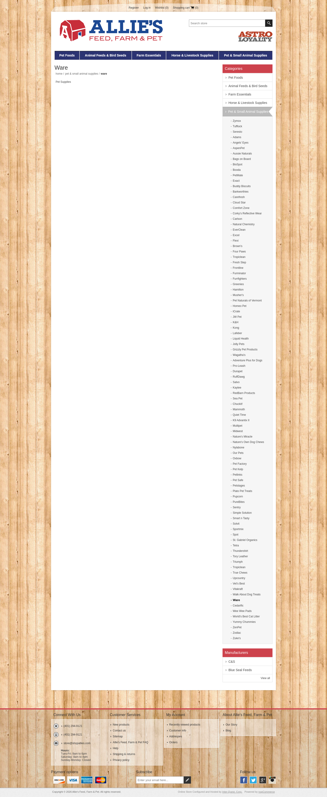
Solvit (236, 523)
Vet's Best (239, 583)
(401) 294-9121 (73, 726)
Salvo (236, 382)
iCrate (236, 311)
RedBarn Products (244, 393)
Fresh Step (239, 262)
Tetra (236, 545)
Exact (236, 180)
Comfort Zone (241, 208)
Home (59, 73)
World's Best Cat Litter (246, 616)
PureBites (239, 502)
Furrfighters (240, 278)
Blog (228, 730)
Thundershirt (240, 551)
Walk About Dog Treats (246, 594)
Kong (236, 327)
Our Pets (238, 453)
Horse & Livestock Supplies (192, 55)
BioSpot (237, 164)
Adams (237, 137)
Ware (236, 600)
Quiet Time (239, 414)
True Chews (240, 572)
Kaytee (237, 387)
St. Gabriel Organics (245, 540)
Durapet (238, 371)
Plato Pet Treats (242, 491)
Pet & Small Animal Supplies (245, 55)
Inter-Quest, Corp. (232, 791)
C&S (231, 661)
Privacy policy (121, 760)
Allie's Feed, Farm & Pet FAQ (130, 742)
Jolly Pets (238, 344)
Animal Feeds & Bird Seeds (105, 55)
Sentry (237, 507)
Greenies (238, 284)
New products (121, 724)
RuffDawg (239, 376)
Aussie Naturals (242, 153)
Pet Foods (67, 55)
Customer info (177, 730)
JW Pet (237, 316)
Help (115, 748)
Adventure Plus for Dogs (247, 360)
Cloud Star (239, 202)
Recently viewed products (184, 724)
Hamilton (238, 289)
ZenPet (237, 627)
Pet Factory (240, 463)
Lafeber (237, 333)
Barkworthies (240, 191)
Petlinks (237, 474)
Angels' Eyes (240, 142)
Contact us (119, 730)
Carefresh (239, 197)
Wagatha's (239, 355)
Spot (235, 534)
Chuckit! (238, 404)
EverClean (239, 229)
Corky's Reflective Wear (247, 213)
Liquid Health (241, 338)
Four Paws (239, 251)
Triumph (238, 561)
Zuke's (237, 638)
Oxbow (237, 458)
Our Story (231, 724)
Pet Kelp (238, 469)
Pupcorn (238, 496)
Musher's (238, 295)
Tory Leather (240, 556)
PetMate (238, 175)
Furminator (239, 273)
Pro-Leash (239, 365)
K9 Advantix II (241, 420)
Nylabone (238, 447)
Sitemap (118, 736)
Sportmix (238, 529)
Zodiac (237, 632)
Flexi (235, 240)
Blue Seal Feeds (240, 670)
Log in (147, 7)
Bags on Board (242, 159)
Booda (237, 169)
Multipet (237, 425)
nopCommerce (266, 791)
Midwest (238, 431)
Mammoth (239, 409)
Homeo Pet (239, 306)
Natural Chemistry (244, 224)
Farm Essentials (149, 55)
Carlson (237, 218)
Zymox (237, 120)
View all (265, 678)
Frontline (238, 267)
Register (134, 7)
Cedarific (238, 605)
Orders (173, 742)
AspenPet (239, 148)
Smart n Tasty (241, 518)
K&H (235, 322)
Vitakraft (238, 589)
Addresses (175, 736)
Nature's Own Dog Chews (248, 442)
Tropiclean (239, 257)
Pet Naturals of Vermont (247, 300)
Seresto (237, 131)
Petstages (239, 485)
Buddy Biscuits (242, 186)
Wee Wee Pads (242, 611)
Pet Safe (238, 480)
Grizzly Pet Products (245, 349)
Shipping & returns (124, 754)
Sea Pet (238, 398)
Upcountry (239, 578)
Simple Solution (242, 512)
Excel (236, 235)
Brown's (237, 246)
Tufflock (237, 126)
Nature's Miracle (242, 436)
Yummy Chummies (244, 621)
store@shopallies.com (77, 743)
